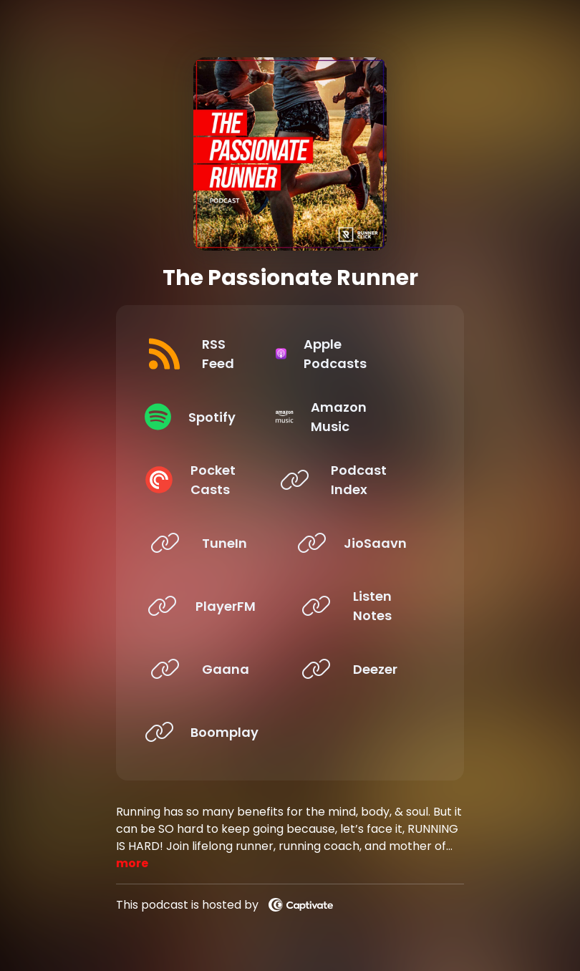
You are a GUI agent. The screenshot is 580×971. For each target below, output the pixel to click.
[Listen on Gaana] (209, 669)
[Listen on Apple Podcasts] (360, 354)
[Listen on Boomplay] (209, 732)
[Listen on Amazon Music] (360, 417)
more (132, 863)
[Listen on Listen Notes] (360, 606)
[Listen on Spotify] (209, 417)
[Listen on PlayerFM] (209, 606)
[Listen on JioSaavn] (360, 543)
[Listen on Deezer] (360, 669)
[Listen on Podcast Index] (360, 480)
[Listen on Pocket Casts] (209, 480)
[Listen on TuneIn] (209, 543)
